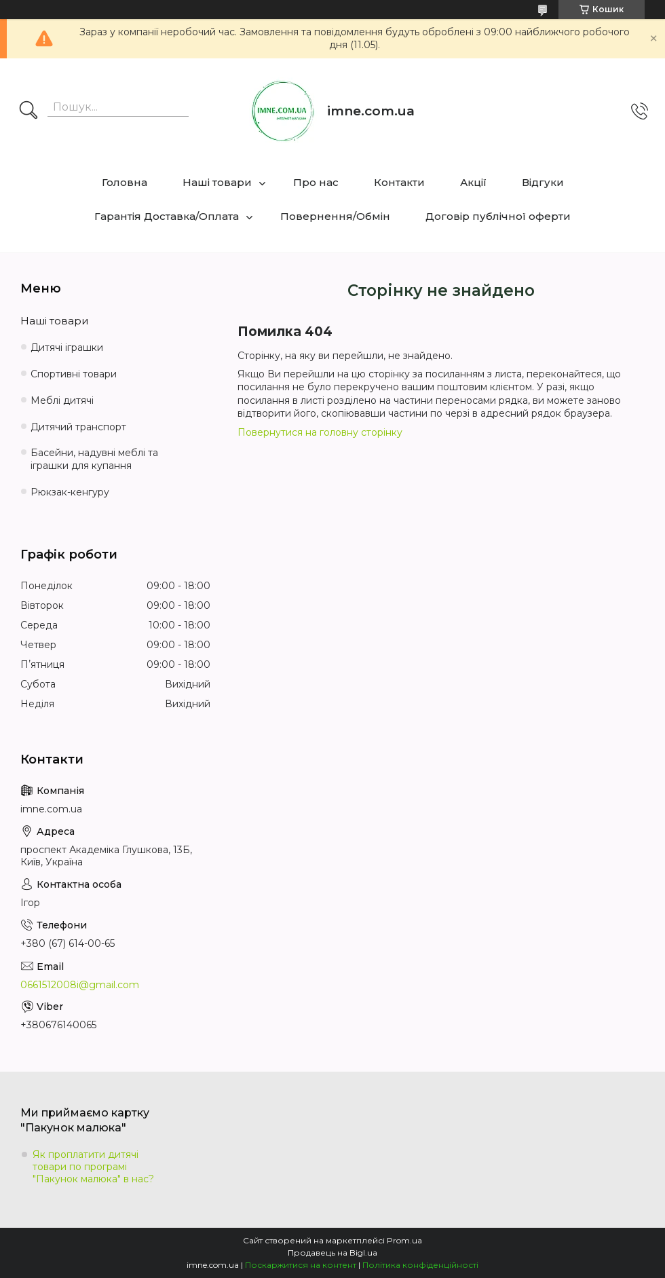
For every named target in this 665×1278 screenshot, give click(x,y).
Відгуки (543, 182)
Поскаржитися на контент (300, 1265)
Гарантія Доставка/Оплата (166, 216)
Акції (473, 182)
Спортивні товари (74, 374)
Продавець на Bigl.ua (332, 1252)
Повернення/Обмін (335, 216)
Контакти (399, 182)
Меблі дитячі (62, 400)
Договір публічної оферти (498, 216)
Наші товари (217, 182)
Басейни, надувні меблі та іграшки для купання (94, 459)
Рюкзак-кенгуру (70, 492)
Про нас (316, 182)
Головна (124, 182)
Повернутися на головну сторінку (320, 432)
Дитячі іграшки (67, 347)
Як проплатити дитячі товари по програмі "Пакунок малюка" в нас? (93, 1166)
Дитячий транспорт (78, 427)
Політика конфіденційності (420, 1265)
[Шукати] (28, 111)
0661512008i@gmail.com (79, 985)
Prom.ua (404, 1240)
